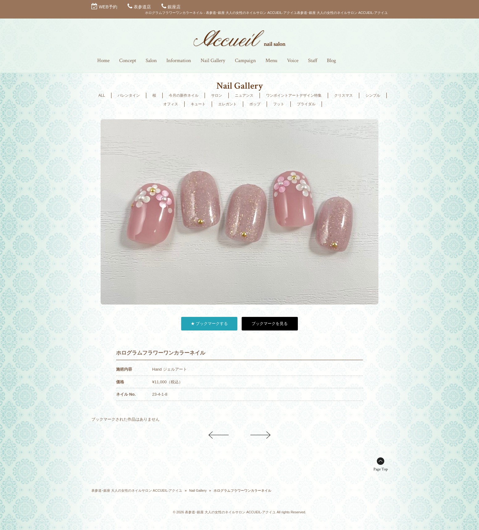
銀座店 (174, 6)
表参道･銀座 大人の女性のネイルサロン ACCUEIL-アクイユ (136, 490)
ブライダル (306, 104)
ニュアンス (244, 95)
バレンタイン (129, 95)
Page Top (380, 469)
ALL (101, 95)
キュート (198, 104)
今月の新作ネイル (183, 95)
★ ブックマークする (209, 323)
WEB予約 (108, 6)
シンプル (372, 95)
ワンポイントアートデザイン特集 (294, 95)
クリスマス (343, 95)
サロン (216, 95)
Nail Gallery (198, 490)
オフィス (170, 104)
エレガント (227, 104)
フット (278, 104)
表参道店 (142, 6)
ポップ (254, 104)
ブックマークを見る (270, 323)
